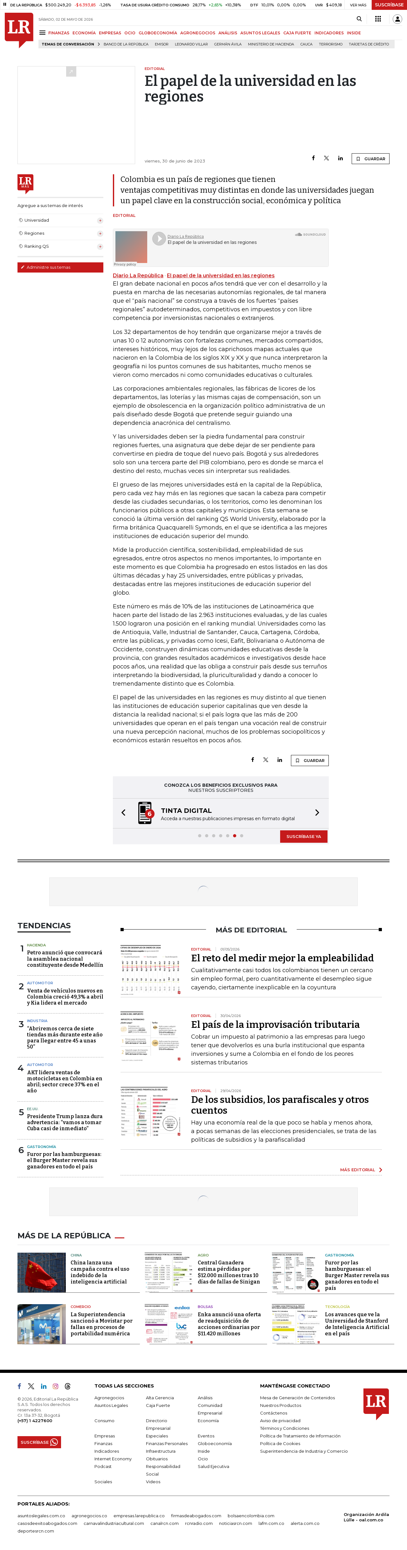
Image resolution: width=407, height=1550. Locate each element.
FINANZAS (58, 33)
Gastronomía (41, 1147)
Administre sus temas (45, 267)
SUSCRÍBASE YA (303, 836)
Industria (37, 1021)
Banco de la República (126, 44)
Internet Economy (113, 1458)
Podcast (103, 1466)
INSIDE (354, 33)
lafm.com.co (271, 1523)
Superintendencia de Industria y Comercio (304, 1451)
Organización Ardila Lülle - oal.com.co (366, 1517)
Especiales (157, 1435)
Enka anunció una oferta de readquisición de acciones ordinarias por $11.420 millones (229, 1324)
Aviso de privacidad (280, 1420)
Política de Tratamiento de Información (300, 1435)
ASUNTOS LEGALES (260, 33)
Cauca (306, 44)
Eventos (206, 1435)
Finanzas (103, 1443)
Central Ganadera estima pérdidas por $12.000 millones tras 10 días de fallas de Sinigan (229, 1272)
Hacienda (36, 945)
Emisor (162, 44)
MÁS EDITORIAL (357, 1169)
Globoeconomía (215, 1443)
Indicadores (106, 1451)
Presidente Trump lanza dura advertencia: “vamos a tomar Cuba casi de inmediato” (65, 1122)
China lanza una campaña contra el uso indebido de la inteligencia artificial (100, 1272)
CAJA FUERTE (297, 33)
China (76, 1255)
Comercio (81, 1306)
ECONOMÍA (84, 33)
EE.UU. (32, 1109)
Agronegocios (109, 1397)
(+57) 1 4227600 (34, 1420)
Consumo (104, 1420)
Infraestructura (161, 1451)
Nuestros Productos (280, 1405)
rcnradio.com (199, 1523)
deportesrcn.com (35, 1530)
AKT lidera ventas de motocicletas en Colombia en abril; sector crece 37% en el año (64, 1081)
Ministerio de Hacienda (271, 44)
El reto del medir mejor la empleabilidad (282, 958)
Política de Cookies (280, 1443)
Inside (204, 1451)
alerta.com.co (305, 1523)
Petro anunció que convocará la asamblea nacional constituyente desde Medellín (65, 959)
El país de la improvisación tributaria (275, 1024)
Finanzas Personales (167, 1443)
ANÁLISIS (227, 33)
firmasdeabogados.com (196, 1515)
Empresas (104, 1435)
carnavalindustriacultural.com (114, 1523)
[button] (121, 813)
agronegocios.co (89, 1515)
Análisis (205, 1397)
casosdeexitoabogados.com (47, 1523)
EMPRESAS (110, 33)
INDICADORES (329, 33)
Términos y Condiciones (284, 1428)
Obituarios (157, 1458)
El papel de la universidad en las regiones (221, 276)
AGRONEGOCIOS (197, 33)
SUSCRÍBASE (389, 5)
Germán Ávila (228, 44)
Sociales (103, 1481)
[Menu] (43, 32)
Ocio (203, 1458)
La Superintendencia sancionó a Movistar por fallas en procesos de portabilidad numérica (102, 1324)
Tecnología (337, 1306)
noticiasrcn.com (235, 1523)
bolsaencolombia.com (251, 1515)
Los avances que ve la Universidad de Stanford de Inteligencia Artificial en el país (357, 1324)
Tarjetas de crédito (369, 44)
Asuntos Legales (111, 1405)
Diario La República (138, 276)
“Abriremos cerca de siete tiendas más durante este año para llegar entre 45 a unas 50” (65, 1038)
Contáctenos (273, 1412)
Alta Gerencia (160, 1397)
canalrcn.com (164, 1523)
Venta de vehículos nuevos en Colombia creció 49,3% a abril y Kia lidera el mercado (65, 997)
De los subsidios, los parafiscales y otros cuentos (280, 1105)
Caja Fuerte (158, 1405)
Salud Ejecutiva (213, 1466)
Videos (153, 1481)
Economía (208, 1420)
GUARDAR (370, 158)
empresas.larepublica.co (139, 1515)
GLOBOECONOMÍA (158, 33)
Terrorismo (330, 44)
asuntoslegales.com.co (41, 1515)
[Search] (359, 19)
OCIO (129, 33)
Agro (203, 1255)
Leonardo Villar (191, 44)
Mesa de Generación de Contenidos (297, 1397)
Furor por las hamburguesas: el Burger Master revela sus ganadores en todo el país (64, 1160)
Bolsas (205, 1306)
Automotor (40, 983)
